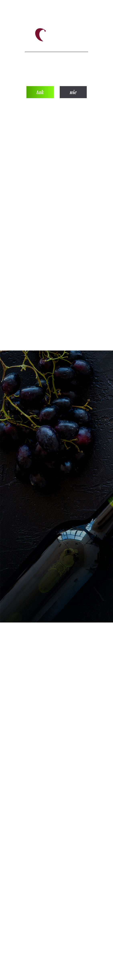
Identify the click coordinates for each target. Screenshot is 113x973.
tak (40, 92)
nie (73, 92)
